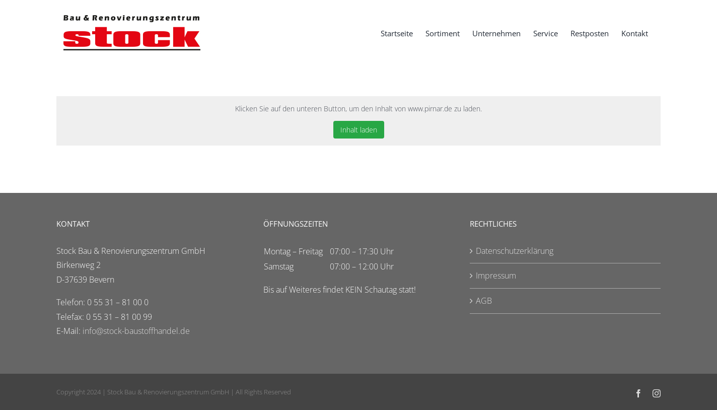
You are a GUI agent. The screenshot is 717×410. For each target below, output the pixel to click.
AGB (484, 300)
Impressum (496, 275)
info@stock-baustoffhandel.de (136, 330)
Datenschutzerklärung (514, 250)
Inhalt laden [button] (358, 129)
